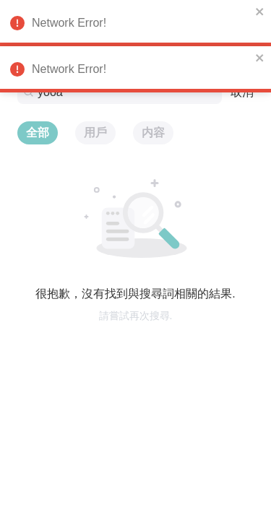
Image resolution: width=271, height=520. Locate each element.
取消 (242, 92)
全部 (37, 132)
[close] (260, 11)
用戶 (95, 132)
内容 (153, 132)
